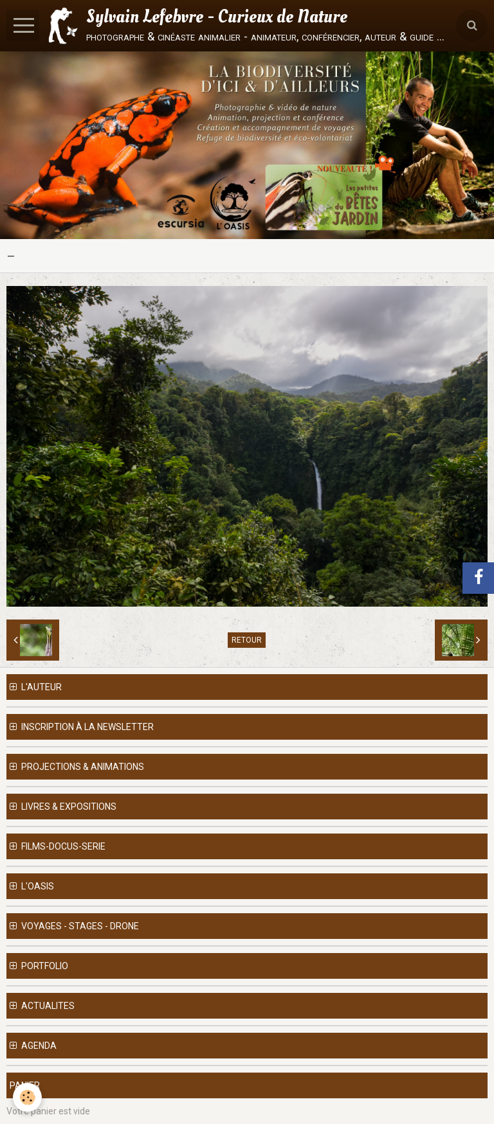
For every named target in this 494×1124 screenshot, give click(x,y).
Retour (247, 640)
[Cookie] (27, 1097)
